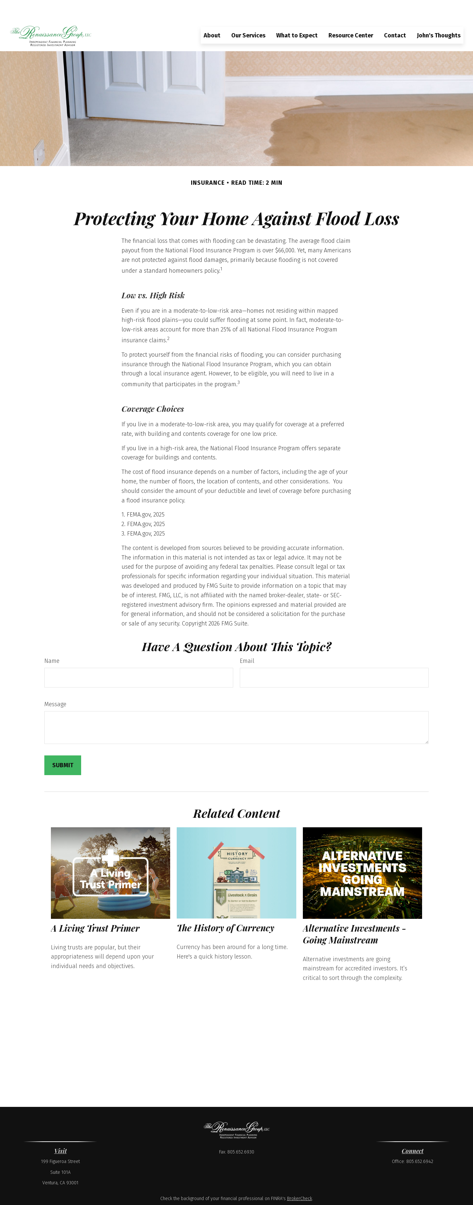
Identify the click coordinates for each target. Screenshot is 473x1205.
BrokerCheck (299, 1179)
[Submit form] (62, 746)
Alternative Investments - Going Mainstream (354, 914)
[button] (212, 16)
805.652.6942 (419, 1142)
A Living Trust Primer (95, 909)
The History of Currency (225, 909)
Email (247, 641)
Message (55, 684)
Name (51, 641)
